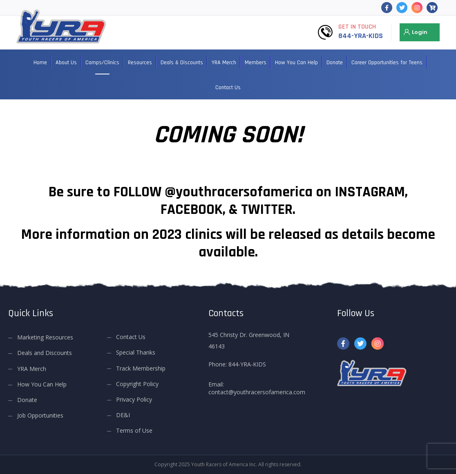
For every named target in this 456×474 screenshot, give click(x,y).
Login (419, 32)
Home (40, 62)
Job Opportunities (40, 415)
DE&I (123, 415)
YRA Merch (224, 62)
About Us (66, 62)
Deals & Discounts (182, 62)
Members (255, 62)
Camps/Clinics (102, 62)
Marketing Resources (45, 337)
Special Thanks (135, 352)
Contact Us (228, 87)
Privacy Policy (134, 399)
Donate (334, 62)
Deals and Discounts (44, 353)
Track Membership (140, 368)
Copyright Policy (137, 384)
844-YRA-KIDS (360, 35)
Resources (140, 62)
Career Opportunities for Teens (386, 62)
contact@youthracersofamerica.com (256, 392)
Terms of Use (134, 430)
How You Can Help (296, 62)
